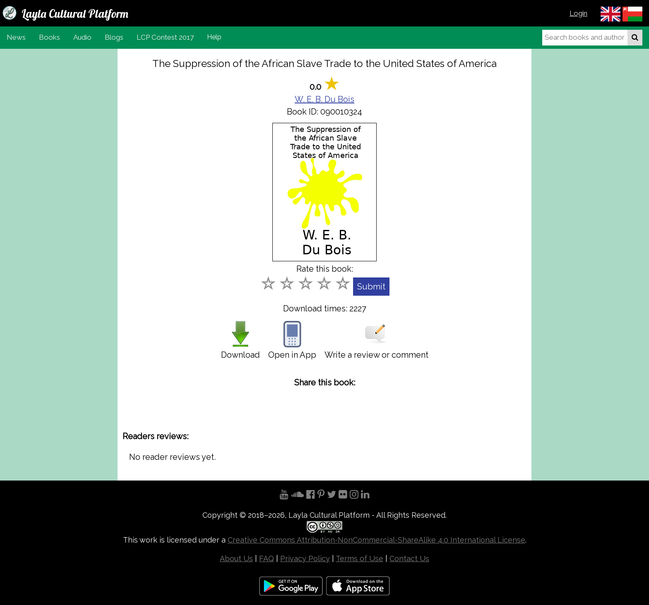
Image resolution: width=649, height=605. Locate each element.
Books (49, 37)
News (16, 37)
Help (214, 37)
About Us (236, 558)
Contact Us (409, 558)
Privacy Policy (305, 558)
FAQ (266, 558)
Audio (82, 37)
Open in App (292, 340)
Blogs (114, 37)
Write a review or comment (376, 340)
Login (578, 13)
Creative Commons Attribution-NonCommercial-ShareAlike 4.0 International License (376, 540)
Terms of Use (359, 558)
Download (240, 340)
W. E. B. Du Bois (324, 99)
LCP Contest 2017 (165, 37)
